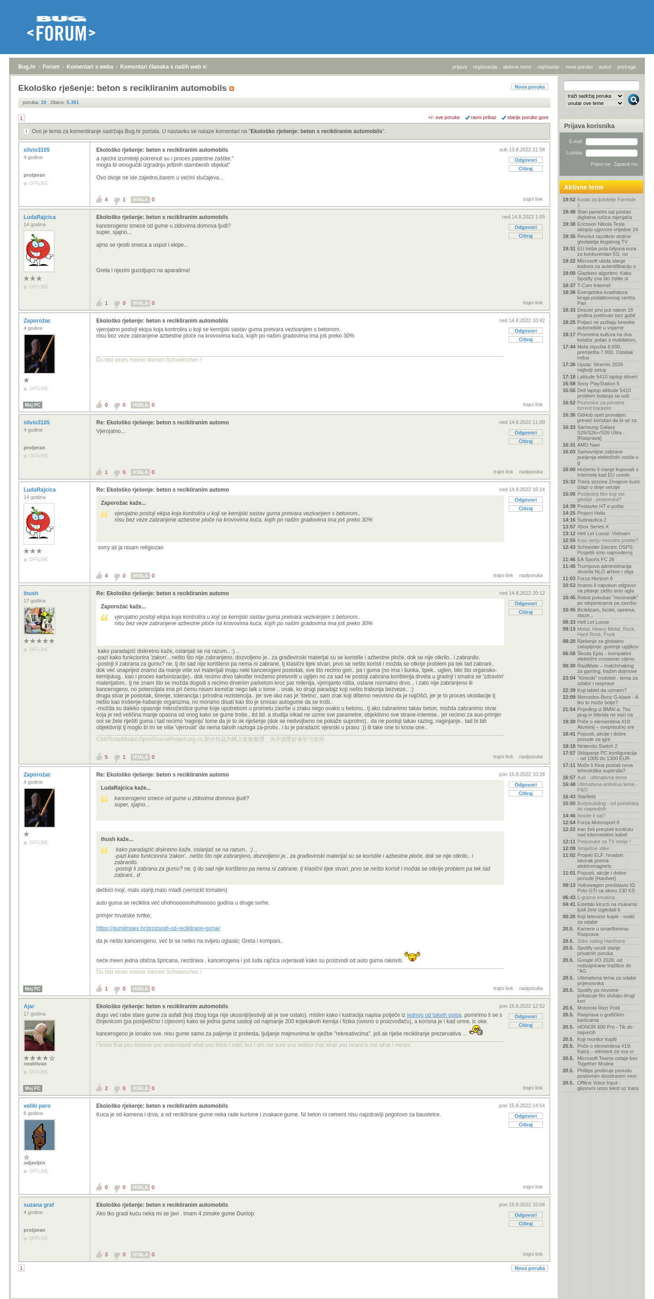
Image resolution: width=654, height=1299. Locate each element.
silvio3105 (37, 150)
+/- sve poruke (444, 117)
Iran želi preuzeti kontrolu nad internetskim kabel (605, 831)
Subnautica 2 (591, 520)
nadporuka (531, 471)
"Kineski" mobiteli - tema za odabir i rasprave (607, 680)
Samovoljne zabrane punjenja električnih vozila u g (608, 457)
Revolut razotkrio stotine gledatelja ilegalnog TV (604, 239)
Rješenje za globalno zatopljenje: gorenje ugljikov (608, 643)
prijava (459, 67)
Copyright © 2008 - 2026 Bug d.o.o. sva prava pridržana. (327, 1296)
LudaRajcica (40, 217)
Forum (51, 67)
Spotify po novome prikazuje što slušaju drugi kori (606, 995)
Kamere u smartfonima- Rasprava (603, 931)
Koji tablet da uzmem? (602, 690)
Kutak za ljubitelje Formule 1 (606, 202)
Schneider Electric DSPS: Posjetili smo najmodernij (605, 549)
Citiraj (526, 168)
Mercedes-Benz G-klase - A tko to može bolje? (607, 699)
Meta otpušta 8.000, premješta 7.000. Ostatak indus (605, 352)
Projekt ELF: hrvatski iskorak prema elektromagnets (600, 860)
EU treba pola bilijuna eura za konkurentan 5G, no (606, 251)
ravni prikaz (483, 117)
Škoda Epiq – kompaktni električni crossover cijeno (605, 656)
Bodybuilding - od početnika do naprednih (608, 806)
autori (605, 67)
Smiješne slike (593, 848)
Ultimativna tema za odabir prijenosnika (606, 980)
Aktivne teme (584, 187)
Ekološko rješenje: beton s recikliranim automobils (316, 131)
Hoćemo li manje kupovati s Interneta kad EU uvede (608, 472)
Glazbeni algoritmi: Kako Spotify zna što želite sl (604, 275)
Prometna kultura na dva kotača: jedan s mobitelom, (607, 337)
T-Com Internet (593, 285)
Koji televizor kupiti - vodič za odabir (606, 919)
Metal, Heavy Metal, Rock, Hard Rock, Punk (606, 631)
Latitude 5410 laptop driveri (607, 376)
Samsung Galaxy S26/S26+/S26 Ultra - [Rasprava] (600, 432)
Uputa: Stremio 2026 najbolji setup (600, 367)
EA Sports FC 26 (595, 559)
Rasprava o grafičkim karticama (600, 1017)
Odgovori (526, 160)
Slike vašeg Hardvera (601, 941)
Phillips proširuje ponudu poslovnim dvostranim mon (607, 1073)
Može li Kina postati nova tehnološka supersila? (605, 767)
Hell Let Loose (593, 622)
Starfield (586, 796)
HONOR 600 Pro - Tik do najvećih (605, 1029)
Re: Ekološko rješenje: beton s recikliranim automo (162, 422)
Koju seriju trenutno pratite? (608, 540)
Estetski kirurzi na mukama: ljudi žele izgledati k (607, 906)
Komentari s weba (90, 67)
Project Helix (591, 513)
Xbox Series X (593, 526)
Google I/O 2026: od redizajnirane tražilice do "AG (604, 965)
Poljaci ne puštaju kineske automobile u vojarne (606, 324)
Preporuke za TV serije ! (604, 841)
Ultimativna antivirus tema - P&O (607, 786)
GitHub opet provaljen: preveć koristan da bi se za (607, 417)
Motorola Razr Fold (598, 1007)
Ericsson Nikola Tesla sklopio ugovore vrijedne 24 (607, 226)
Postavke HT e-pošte (600, 506)
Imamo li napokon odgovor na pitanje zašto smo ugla (606, 587)
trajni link (533, 199)
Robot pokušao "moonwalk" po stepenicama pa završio (607, 600)
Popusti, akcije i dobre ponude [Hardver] (601, 875)
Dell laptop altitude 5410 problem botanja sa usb (604, 393)
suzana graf (39, 1205)
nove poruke (579, 67)
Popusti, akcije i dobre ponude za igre (601, 736)
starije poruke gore (528, 117)
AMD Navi (588, 445)
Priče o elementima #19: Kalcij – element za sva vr (605, 1048)
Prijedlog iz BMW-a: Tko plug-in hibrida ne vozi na (605, 712)
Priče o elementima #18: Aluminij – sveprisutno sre (605, 724)
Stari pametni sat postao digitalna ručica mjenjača (604, 214)
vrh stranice (629, 1286)
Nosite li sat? (591, 815)
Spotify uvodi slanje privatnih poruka (598, 950)
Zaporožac (38, 321)
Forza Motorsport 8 (598, 822)
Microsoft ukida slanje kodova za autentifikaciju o (606, 263)
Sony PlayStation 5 (598, 383)
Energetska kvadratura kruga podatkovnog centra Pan (606, 297)
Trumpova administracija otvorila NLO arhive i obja (605, 568)
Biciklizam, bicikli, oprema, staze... (606, 612)
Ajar (30, 1006)
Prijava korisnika (589, 125)
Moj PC (32, 405)
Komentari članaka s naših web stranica (171, 67)
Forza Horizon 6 (595, 578)
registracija (485, 67)
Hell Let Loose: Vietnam (603, 533)
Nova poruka (530, 87)
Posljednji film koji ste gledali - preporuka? (601, 496)
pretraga (626, 67)
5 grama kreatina (596, 897)
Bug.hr (27, 67)
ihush (32, 593)
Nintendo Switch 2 (597, 746)
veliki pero (38, 1106)
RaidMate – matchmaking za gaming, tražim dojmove (607, 668)
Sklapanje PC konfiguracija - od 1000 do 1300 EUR (607, 755)
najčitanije (548, 67)
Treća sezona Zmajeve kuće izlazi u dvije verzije (608, 484)
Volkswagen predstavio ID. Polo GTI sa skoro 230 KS (606, 887)
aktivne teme (517, 67)
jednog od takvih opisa (434, 1015)
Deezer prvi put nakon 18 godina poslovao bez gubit (606, 312)
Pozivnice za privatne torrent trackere (600, 405)
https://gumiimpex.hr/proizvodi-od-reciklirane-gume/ (158, 928)
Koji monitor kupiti (597, 1039)
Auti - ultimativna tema (602, 777)
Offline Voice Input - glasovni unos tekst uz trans (608, 1085)
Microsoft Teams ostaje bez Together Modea (607, 1060)
